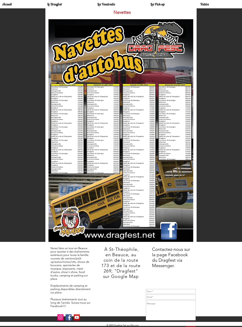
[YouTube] (77, 317)
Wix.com (134, 325)
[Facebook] (69, 317)
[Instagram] (60, 317)
